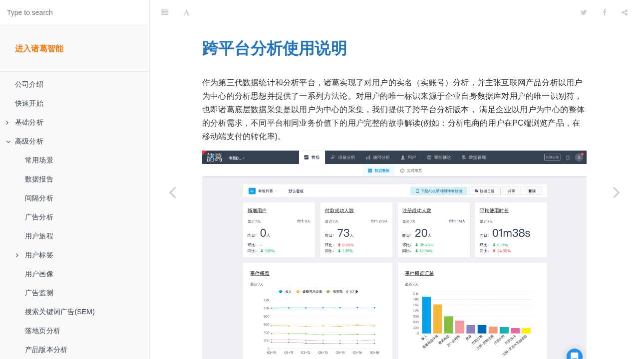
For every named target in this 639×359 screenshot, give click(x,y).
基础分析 (24, 122)
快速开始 (29, 103)
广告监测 (39, 293)
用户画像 (39, 274)
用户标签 (34, 255)
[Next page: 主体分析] (616, 192)
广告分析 (39, 217)
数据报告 (39, 179)
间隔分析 (39, 198)
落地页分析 (42, 331)
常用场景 (39, 160)
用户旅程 (39, 236)
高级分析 (24, 141)
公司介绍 (29, 84)
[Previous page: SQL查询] (172, 192)
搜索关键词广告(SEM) (60, 312)
